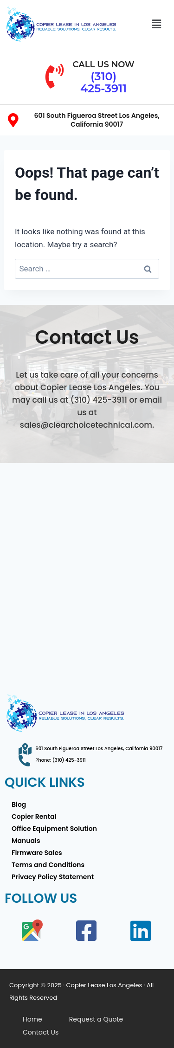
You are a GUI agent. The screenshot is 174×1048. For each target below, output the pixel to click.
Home (32, 1019)
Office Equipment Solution (54, 828)
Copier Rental (34, 816)
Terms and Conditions (48, 864)
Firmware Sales (37, 852)
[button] (156, 24)
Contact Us (40, 1032)
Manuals (26, 840)
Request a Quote (96, 1019)
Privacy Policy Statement (53, 876)
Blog (19, 804)
